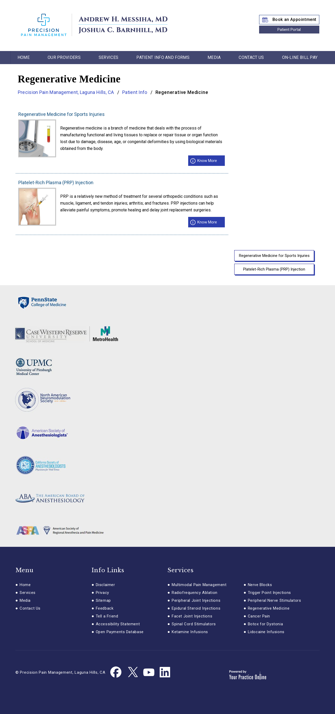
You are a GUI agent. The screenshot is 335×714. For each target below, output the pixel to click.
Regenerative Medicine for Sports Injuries (61, 114)
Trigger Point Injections (269, 592)
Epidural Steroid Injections (196, 608)
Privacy (102, 592)
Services (108, 57)
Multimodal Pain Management (199, 584)
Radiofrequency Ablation (194, 592)
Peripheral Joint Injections (196, 600)
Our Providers (64, 57)
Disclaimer (105, 584)
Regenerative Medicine (269, 608)
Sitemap (103, 600)
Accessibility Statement (118, 624)
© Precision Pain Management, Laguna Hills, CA (60, 672)
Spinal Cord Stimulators (194, 624)
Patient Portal (289, 29)
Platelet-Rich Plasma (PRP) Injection (55, 182)
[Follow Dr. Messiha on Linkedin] (164, 672)
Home (24, 57)
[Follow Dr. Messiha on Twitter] (132, 672)
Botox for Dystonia (265, 624)
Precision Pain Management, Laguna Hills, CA (66, 92)
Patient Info (134, 92)
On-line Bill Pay (300, 57)
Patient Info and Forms (162, 57)
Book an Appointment (294, 19)
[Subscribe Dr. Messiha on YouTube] (148, 672)
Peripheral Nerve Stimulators (274, 600)
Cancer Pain (259, 616)
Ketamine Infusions (190, 631)
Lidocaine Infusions (266, 631)
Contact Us (251, 57)
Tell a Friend (107, 616)
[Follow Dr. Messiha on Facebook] (116, 672)
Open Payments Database (120, 631)
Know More (207, 160)
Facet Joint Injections (192, 616)
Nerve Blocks (260, 584)
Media (214, 57)
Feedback (105, 608)
